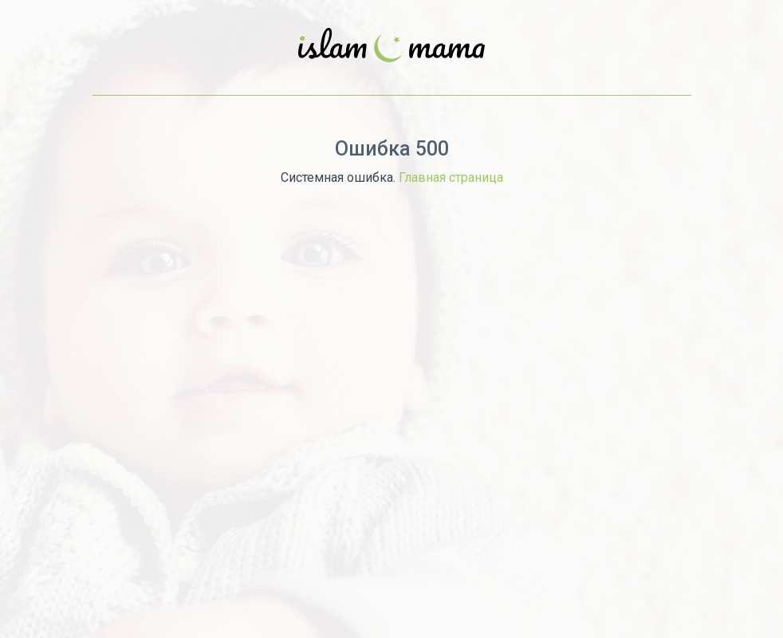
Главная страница (451, 177)
